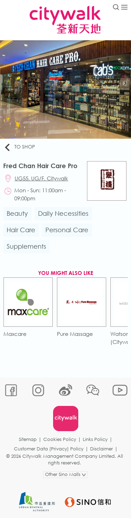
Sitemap (28, 439)
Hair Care (21, 230)
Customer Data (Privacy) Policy (48, 449)
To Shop (19, 147)
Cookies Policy (59, 439)
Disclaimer (101, 449)
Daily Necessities (63, 213)
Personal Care (66, 230)
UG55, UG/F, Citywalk (41, 178)
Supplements (26, 246)
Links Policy (95, 439)
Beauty (17, 213)
